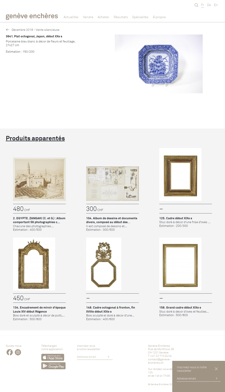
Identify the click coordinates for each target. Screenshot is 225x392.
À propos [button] (159, 17)
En (216, 5)
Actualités (71, 17)
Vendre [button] (88, 17)
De (209, 5)
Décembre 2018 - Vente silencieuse (32, 30)
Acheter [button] (103, 17)
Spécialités (140, 17)
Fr (202, 5)
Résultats (121, 17)
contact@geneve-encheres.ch (159, 360)
